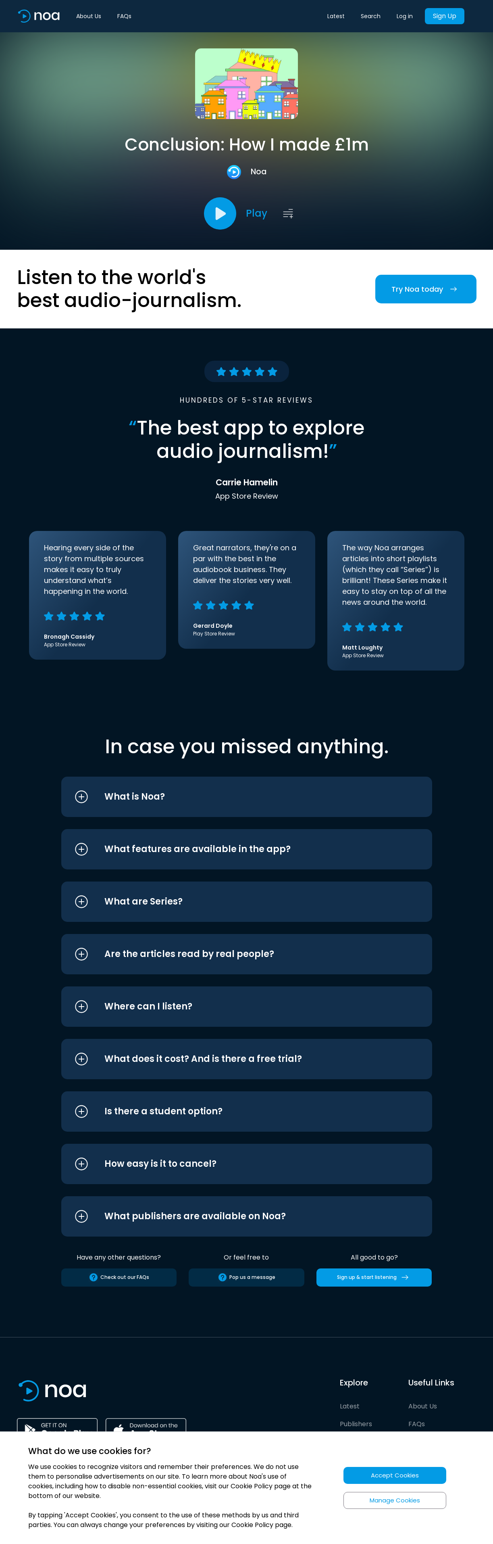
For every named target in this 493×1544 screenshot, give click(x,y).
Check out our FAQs (119, 1277)
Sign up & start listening (374, 1277)
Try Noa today (425, 289)
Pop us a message (246, 1277)
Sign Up (444, 16)
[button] (231, 797)
